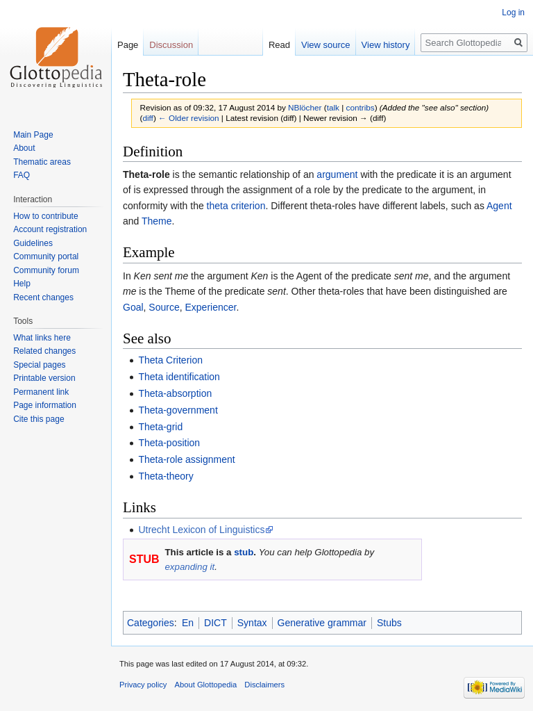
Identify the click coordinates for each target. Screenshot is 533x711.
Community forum (46, 270)
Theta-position (169, 442)
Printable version (44, 378)
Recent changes (43, 297)
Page (127, 45)
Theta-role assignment (186, 459)
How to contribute (45, 216)
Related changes (44, 351)
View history (386, 45)
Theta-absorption (175, 393)
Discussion (171, 45)
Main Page (33, 135)
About (24, 148)
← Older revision (188, 117)
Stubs (389, 622)
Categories (150, 622)
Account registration (50, 229)
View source (325, 45)
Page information (44, 405)
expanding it (189, 567)
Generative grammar (322, 622)
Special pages (39, 365)
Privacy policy (143, 684)
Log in (513, 12)
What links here (42, 338)
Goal (133, 307)
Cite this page (38, 419)
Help (22, 283)
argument (336, 174)
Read (279, 45)
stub (243, 552)
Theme (157, 221)
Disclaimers (264, 684)
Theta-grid (160, 426)
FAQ (21, 175)
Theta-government (177, 410)
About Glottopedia (206, 684)
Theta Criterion (170, 360)
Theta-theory (165, 476)
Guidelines (33, 243)
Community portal (45, 256)
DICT (215, 622)
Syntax (252, 622)
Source (164, 307)
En (188, 622)
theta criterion (236, 205)
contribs (360, 107)
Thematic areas (42, 162)
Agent (499, 205)
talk (333, 107)
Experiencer (211, 307)
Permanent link (41, 392)
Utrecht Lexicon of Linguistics (201, 529)
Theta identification (179, 376)
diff (147, 117)
